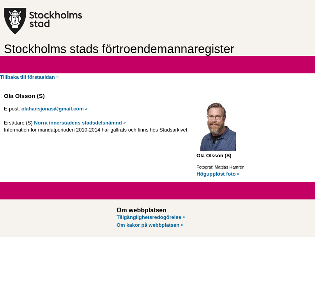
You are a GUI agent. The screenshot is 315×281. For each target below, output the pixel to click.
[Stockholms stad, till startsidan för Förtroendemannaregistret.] (65, 21)
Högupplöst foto (215, 174)
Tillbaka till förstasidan (27, 77)
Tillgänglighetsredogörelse (149, 217)
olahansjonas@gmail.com (52, 109)
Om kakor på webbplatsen (148, 225)
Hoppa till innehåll (27, 3)
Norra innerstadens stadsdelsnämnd (78, 123)
